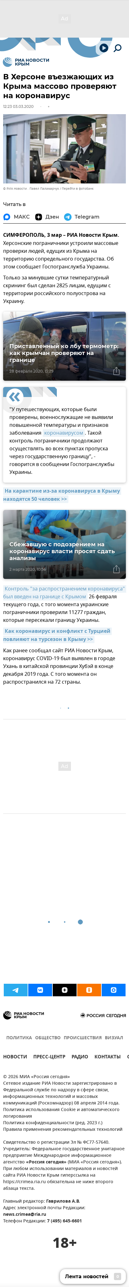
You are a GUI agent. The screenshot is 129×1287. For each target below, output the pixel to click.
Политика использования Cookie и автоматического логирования (61, 1113)
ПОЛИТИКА (19, 1038)
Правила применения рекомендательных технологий (62, 1129)
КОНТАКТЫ (107, 1057)
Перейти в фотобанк (78, 188)
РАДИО (80, 1057)
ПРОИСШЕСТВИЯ (83, 1038)
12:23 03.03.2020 (18, 106)
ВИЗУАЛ (114, 1038)
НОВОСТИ (15, 1057)
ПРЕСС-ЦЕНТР (49, 1057)
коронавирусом (63, 433)
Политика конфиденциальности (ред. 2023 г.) (52, 1123)
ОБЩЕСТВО (48, 1038)
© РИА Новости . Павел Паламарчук (31, 188)
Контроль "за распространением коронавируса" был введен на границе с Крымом (64, 593)
